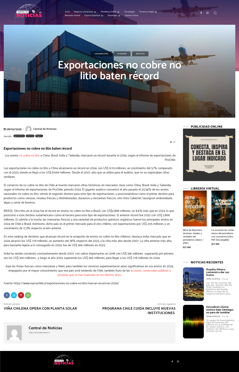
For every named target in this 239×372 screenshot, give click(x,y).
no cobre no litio (29, 155)
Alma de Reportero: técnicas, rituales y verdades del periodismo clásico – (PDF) (193, 236)
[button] (215, 13)
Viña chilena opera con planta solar (41, 309)
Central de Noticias (45, 129)
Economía (122, 53)
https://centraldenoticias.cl (39, 332)
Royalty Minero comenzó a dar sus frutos (217, 272)
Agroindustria (101, 53)
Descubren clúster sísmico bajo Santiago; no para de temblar (220, 310)
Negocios (140, 53)
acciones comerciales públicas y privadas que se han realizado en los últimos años (114, 273)
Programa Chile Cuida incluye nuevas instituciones (139, 311)
